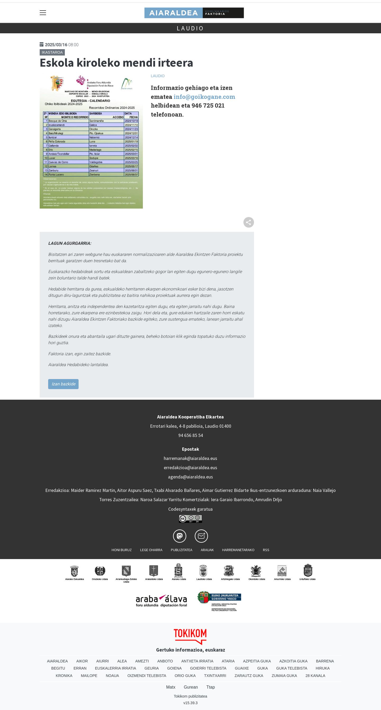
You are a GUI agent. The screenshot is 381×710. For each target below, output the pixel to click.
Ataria (228, 661)
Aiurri (102, 661)
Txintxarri (215, 676)
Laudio (190, 28)
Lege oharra (151, 549)
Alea (122, 661)
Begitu (58, 668)
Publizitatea (181, 549)
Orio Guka (185, 676)
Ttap (210, 687)
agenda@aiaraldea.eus (190, 477)
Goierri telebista (208, 668)
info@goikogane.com (204, 96)
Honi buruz (122, 549)
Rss (266, 549)
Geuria (151, 668)
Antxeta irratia (198, 661)
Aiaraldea (57, 661)
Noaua (112, 676)
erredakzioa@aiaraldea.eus (190, 468)
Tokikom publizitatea (190, 696)
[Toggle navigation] (43, 12)
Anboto (165, 661)
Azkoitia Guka (293, 661)
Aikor (82, 661)
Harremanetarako (238, 549)
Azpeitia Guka (257, 661)
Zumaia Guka (284, 676)
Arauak (207, 549)
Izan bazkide (63, 383)
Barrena (325, 661)
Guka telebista (291, 668)
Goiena (174, 668)
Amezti (142, 661)
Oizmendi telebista (147, 676)
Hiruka (323, 668)
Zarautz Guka (249, 676)
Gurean (191, 687)
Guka (262, 668)
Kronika (64, 676)
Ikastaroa (52, 52)
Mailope (89, 676)
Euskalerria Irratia (115, 668)
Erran (80, 668)
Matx (170, 687)
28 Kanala (315, 676)
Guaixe (242, 668)
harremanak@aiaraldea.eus (190, 458)
